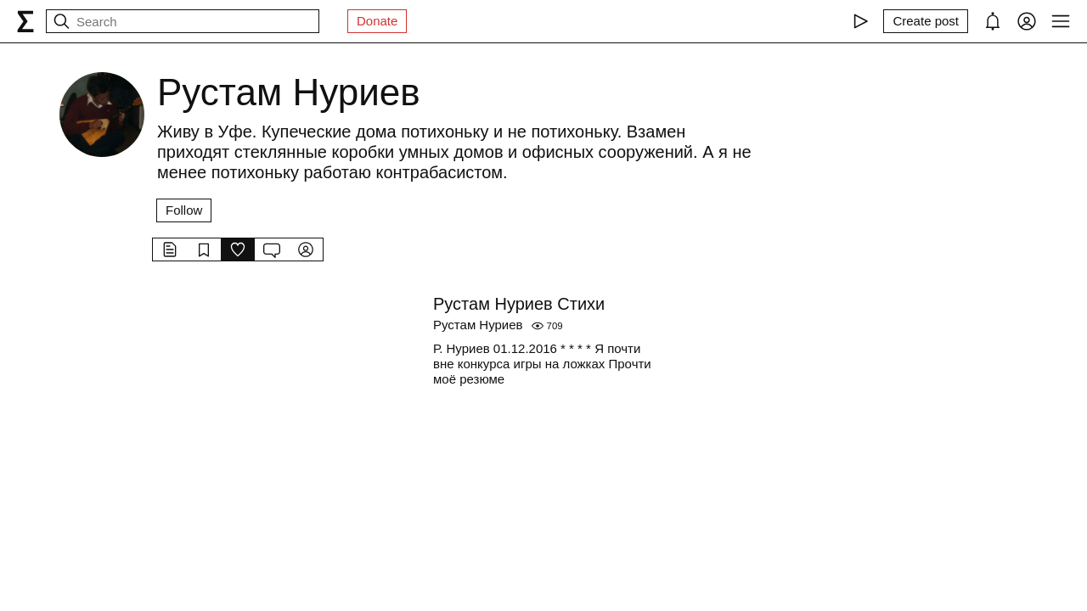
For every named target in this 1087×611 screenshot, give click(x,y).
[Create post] (925, 21)
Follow (184, 210)
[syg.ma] (25, 21)
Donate (377, 21)
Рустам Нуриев (478, 324)
